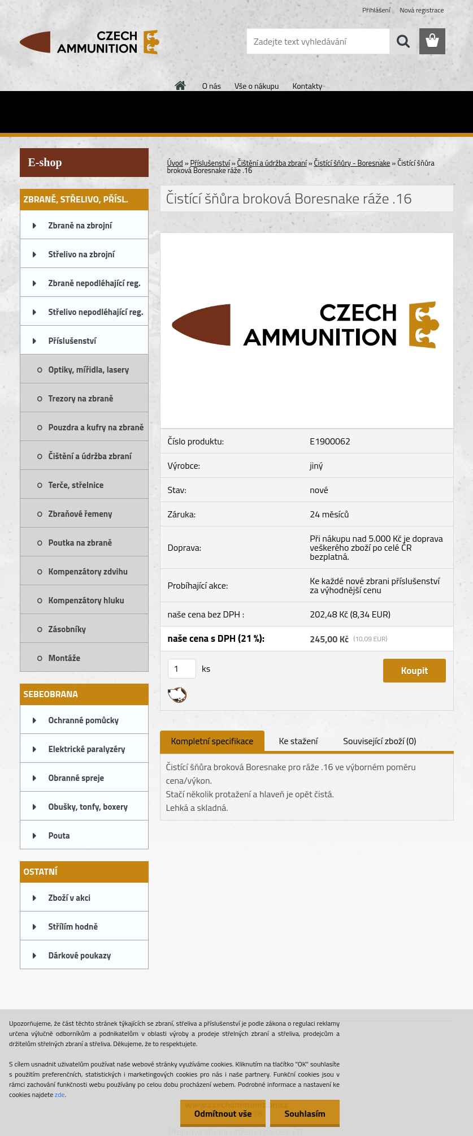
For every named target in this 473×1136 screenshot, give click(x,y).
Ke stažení (298, 741)
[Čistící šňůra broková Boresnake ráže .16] (306, 237)
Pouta (59, 835)
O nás (211, 86)
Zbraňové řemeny (80, 513)
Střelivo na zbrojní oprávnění (82, 258)
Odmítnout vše (223, 1113)
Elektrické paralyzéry (87, 748)
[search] (403, 41)
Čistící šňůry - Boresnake (352, 163)
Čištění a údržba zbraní (90, 456)
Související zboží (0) (379, 741)
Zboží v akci (70, 897)
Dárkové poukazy (80, 955)
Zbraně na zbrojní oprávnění (80, 229)
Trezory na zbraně (81, 398)
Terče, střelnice (76, 484)
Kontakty (307, 86)
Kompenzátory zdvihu (88, 571)
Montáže (65, 657)
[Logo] (97, 42)
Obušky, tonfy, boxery (88, 806)
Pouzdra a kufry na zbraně (96, 427)
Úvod (175, 163)
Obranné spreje (77, 777)
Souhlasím (305, 1113)
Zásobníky (67, 629)
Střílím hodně (73, 926)
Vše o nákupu (257, 86)
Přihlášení (376, 10)
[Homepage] (181, 85)
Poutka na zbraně (80, 542)
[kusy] (182, 669)
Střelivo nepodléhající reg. (96, 311)
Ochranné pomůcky (84, 720)
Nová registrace (422, 10)
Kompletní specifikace (212, 741)
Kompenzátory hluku (86, 600)
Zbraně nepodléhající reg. (95, 283)
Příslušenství (73, 340)
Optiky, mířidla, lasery (89, 369)
